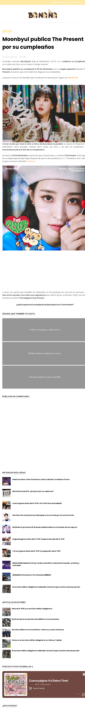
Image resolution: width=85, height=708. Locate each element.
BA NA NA (72, 77)
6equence (30, 161)
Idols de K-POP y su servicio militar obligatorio (32, 609)
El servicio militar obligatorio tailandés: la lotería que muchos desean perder (46, 651)
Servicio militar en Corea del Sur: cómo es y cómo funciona (38, 629)
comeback (7, 31)
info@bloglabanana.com (61, 2)
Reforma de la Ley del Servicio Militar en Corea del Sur (35, 619)
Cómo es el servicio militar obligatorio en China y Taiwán (37, 640)
